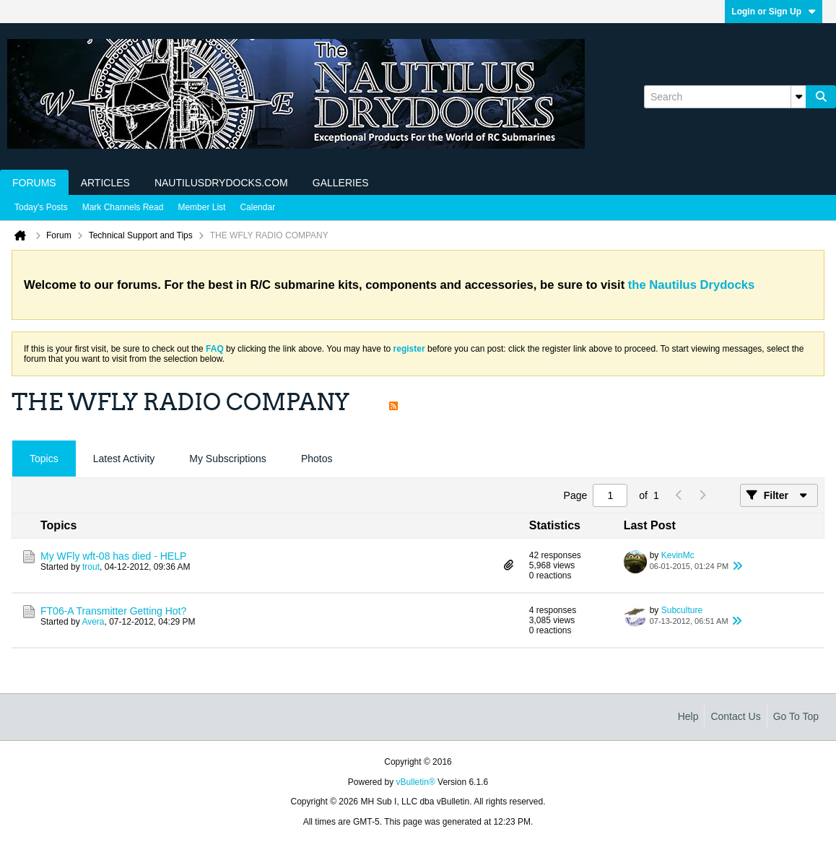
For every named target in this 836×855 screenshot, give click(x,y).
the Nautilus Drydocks (691, 285)
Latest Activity (124, 458)
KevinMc (678, 555)
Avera (93, 622)
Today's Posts (41, 207)
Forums (34, 182)
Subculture (681, 610)
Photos (317, 458)
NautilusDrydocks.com (221, 182)
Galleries (341, 182)
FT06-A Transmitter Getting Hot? (113, 611)
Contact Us (735, 716)
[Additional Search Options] (798, 96)
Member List (201, 207)
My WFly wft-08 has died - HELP (113, 556)
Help (688, 716)
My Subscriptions (227, 458)
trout (91, 567)
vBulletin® (415, 782)
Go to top (796, 716)
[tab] (44, 458)
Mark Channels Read (123, 207)
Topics (44, 458)
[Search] (725, 96)
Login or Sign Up (773, 11)
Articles (105, 182)
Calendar (257, 207)
